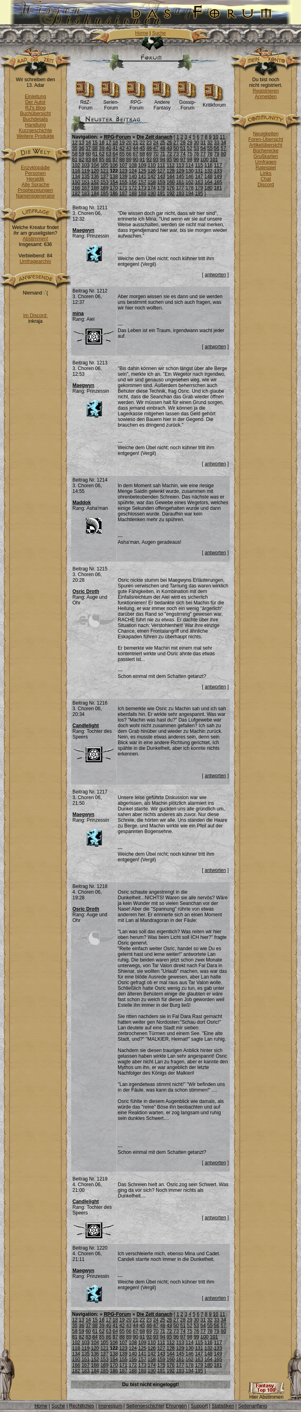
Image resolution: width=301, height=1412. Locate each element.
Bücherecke (265, 151)
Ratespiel (266, 167)
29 (189, 142)
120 (95, 171)
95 (169, 159)
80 (223, 154)
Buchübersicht (35, 113)
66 (128, 154)
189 (142, 193)
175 (161, 188)
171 (123, 188)
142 (152, 176)
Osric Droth (85, 591)
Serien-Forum (111, 103)
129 (180, 171)
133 (218, 171)
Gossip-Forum (187, 103)
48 (162, 148)
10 (215, 137)
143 (161, 176)
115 (199, 165)
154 (114, 182)
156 (133, 182)
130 (190, 171)
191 (161, 193)
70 (155, 154)
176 (171, 188)
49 (169, 148)
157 (142, 182)
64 (115, 154)
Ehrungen (176, 1406)
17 (108, 142)
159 (161, 182)
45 (142, 148)
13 (81, 142)
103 (85, 165)
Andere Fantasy (162, 103)
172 (133, 188)
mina (78, 313)
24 (155, 142)
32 (209, 142)
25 (162, 142)
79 (216, 154)
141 (142, 176)
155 (123, 182)
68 (142, 154)
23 (149, 142)
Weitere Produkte (35, 136)
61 (95, 154)
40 (108, 148)
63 (108, 154)
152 (95, 182)
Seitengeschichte (144, 1406)
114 (190, 165)
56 (216, 148)
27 (176, 142)
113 (180, 165)
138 (114, 176)
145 (180, 176)
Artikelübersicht (265, 145)
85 (101, 159)
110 (152, 165)
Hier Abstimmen (266, 1395)
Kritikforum (214, 103)
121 (104, 171)
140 (133, 176)
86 (108, 159)
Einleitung (35, 96)
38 (95, 148)
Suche (159, 33)
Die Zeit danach (154, 137)
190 (152, 193)
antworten (215, 275)
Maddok (81, 502)
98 (189, 159)
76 (196, 154)
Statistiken (223, 1406)
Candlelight (85, 725)
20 (128, 142)
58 (74, 154)
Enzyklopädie (35, 167)
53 (196, 148)
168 (95, 188)
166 (76, 188)
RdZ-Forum (85, 103)
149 (218, 176)
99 (196, 159)
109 (142, 165)
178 (190, 188)
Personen (35, 173)
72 (169, 154)
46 (149, 148)
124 (133, 171)
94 (162, 159)
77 (203, 154)
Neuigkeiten (265, 134)
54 (203, 148)
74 (182, 154)
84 (95, 159)
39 (101, 148)
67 (135, 154)
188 (133, 193)
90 (135, 159)
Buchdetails (35, 119)
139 (123, 176)
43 (128, 148)
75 (189, 154)
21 (135, 142)
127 (161, 171)
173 (142, 188)
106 (114, 165)
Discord (266, 184)
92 (149, 159)
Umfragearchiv (35, 261)
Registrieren (265, 91)
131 (199, 171)
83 (88, 159)
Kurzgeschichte (35, 130)
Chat (266, 179)
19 (122, 142)
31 (203, 142)
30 (196, 142)
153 (104, 182)
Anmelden (266, 96)
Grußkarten (266, 156)
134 (76, 176)
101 (214, 159)
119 (85, 171)
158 (152, 182)
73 (176, 154)
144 (171, 176)
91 (142, 159)
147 (199, 176)
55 (209, 148)
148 (208, 176)
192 (171, 193)
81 (74, 159)
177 (180, 188)
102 (76, 165)
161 (180, 182)
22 (142, 142)
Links (265, 173)
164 (208, 182)
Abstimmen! (35, 239)
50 (176, 148)
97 (182, 159)
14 (88, 142)
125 (142, 171)
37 (88, 148)
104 (95, 165)
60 (88, 154)
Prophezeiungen (35, 190)
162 (190, 182)
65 (122, 154)
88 (122, 159)
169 (104, 188)
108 (133, 165)
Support (199, 1406)
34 (223, 142)
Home (141, 33)
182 (76, 193)
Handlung (35, 125)
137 (104, 176)
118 (76, 171)
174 (152, 188)
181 (218, 188)
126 (152, 171)
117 (218, 165)
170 (114, 188)
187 (123, 193)
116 (208, 165)
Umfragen (266, 162)
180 (208, 188)
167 (85, 188)
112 (171, 165)
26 (169, 142)
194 (190, 193)
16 (101, 142)
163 (199, 182)
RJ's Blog (35, 108)
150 (76, 182)
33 (216, 142)
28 (182, 142)
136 (95, 176)
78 (209, 154)
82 (81, 159)
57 (223, 148)
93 (155, 159)
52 (189, 148)
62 (101, 154)
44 (135, 148)
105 (104, 165)
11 (222, 137)
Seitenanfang (252, 1406)
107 (123, 165)
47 (155, 148)
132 (208, 171)
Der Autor (35, 102)
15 (95, 142)
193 (180, 193)
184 (95, 193)
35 (74, 148)
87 (115, 159)
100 (204, 159)
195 (199, 193)
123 (123, 171)
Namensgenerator (35, 196)
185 (104, 193)
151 (85, 182)
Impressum (110, 1406)
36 (81, 148)
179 (199, 188)
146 (190, 176)
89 (128, 159)
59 (81, 154)
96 (176, 159)
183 (85, 193)
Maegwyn (83, 230)
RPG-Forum (136, 103)
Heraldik (35, 179)
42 (122, 148)
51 (182, 148)
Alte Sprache (35, 184)
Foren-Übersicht (265, 139)
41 (115, 148)
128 (171, 171)
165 (218, 182)
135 (85, 176)
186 (114, 193)
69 (149, 154)
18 (115, 142)
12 (74, 142)
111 (161, 165)
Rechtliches (81, 1406)
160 (171, 182)
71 (162, 154)
